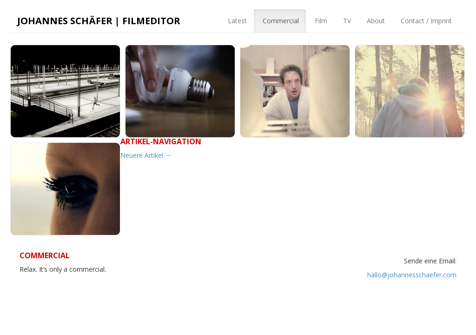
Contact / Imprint (425, 20)
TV (346, 20)
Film (320, 20)
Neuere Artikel (146, 155)
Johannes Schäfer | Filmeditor (98, 20)
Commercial (280, 20)
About (375, 20)
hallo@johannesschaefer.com (411, 274)
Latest (236, 20)
